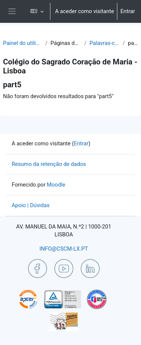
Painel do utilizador (22, 43)
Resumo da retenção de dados (49, 164)
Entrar (127, 11)
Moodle (56, 184)
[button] (37, 11)
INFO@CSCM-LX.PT (63, 248)
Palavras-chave (104, 43)
